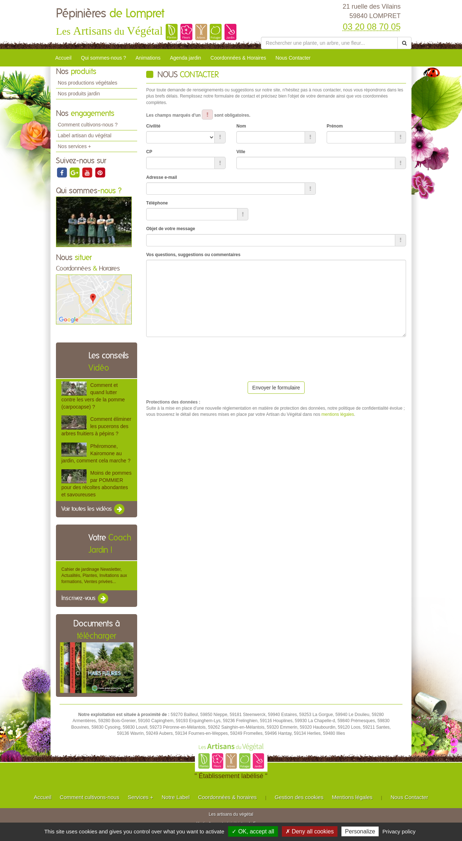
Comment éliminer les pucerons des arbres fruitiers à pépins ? (96, 426)
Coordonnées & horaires (227, 797)
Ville (240, 151)
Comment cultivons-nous (89, 797)
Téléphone (157, 203)
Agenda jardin (185, 58)
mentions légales (338, 414)
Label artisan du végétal (85, 135)
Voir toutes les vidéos (93, 509)
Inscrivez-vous (85, 598)
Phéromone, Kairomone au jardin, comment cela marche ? (95, 453)
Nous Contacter (292, 58)
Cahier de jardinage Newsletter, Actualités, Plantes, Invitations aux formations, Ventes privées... (94, 575)
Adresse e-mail (161, 177)
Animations (147, 58)
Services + (140, 797)
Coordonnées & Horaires (238, 58)
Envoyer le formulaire (276, 388)
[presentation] (201, 356)
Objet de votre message (170, 228)
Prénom (335, 126)
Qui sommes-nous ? (103, 58)
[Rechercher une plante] (329, 43)
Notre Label (176, 797)
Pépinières (110, 14)
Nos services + (74, 146)
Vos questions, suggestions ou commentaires (193, 254)
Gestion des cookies (299, 797)
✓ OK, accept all (253, 831)
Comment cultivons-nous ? (88, 125)
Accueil (63, 58)
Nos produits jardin (79, 93)
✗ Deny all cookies (310, 831)
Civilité (153, 126)
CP (149, 151)
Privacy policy (399, 831)
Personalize (360, 831)
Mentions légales (352, 797)
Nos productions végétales (87, 83)
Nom (241, 126)
